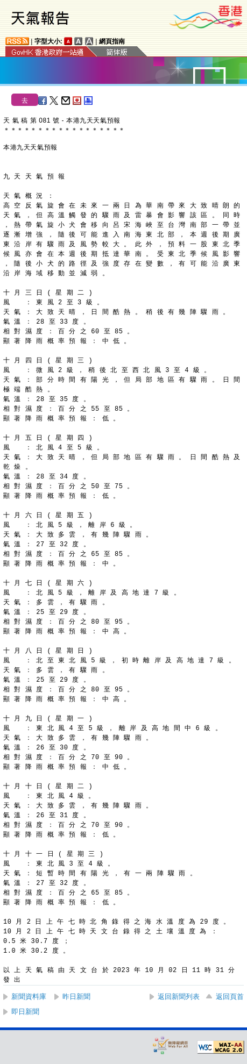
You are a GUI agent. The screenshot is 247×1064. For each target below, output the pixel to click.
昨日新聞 (76, 996)
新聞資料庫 (28, 996)
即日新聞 (25, 1012)
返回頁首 (230, 996)
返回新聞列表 (179, 996)
